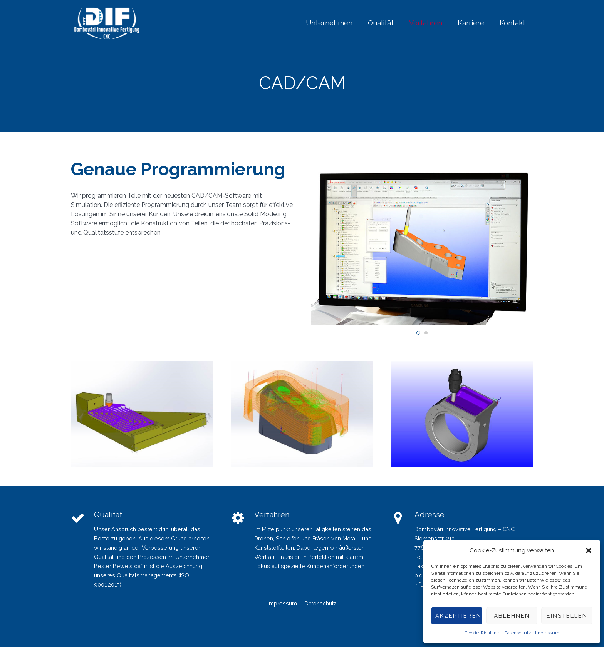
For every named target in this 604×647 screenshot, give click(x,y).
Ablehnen (512, 615)
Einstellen (567, 615)
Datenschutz (517, 632)
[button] (588, 550)
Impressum (547, 632)
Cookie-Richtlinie (482, 632)
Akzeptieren (458, 615)
